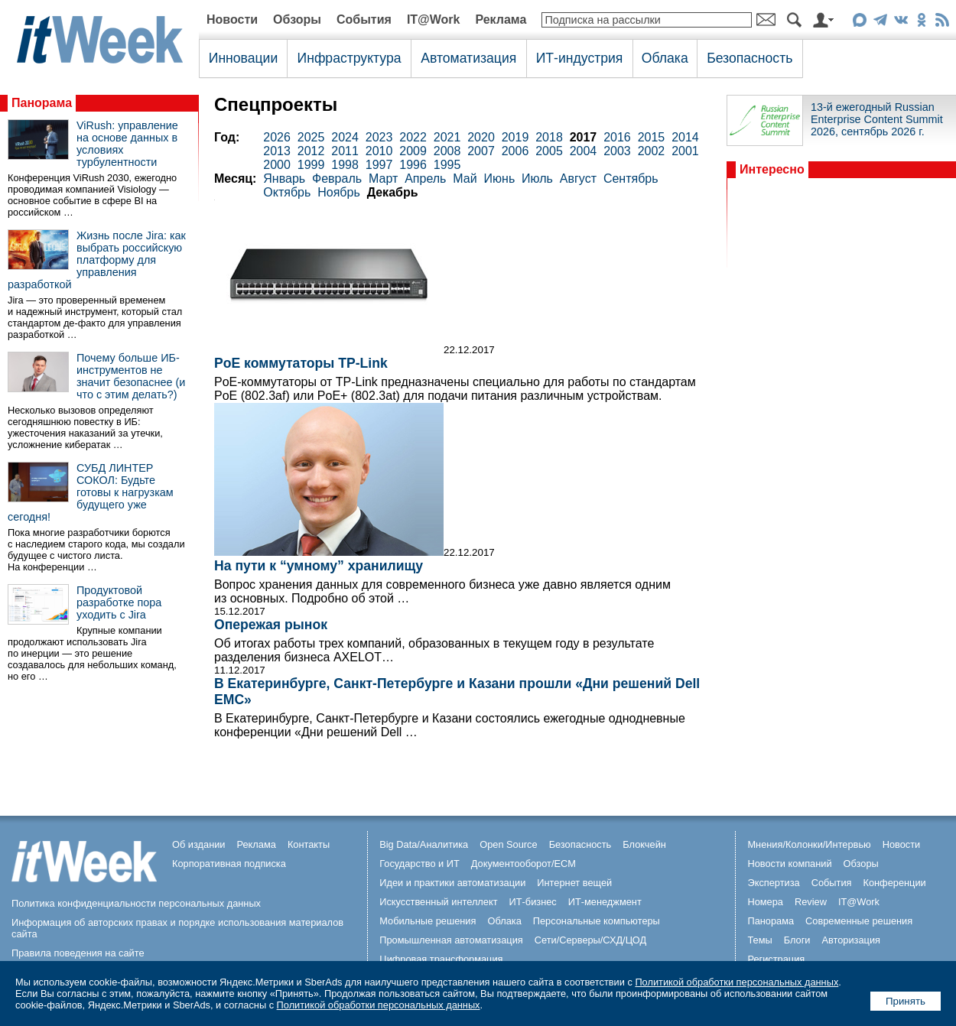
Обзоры (297, 19)
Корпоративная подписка (229, 863)
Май (464, 178)
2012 (311, 150)
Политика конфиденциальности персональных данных (136, 903)
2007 (481, 150)
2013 (277, 150)
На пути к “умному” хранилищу (318, 565)
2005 (549, 150)
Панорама (41, 102)
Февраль (337, 178)
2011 (345, 150)
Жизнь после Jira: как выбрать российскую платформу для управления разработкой (97, 260)
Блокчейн (644, 844)
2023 (379, 137)
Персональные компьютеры (596, 921)
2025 (311, 137)
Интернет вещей (574, 882)
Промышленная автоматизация (451, 940)
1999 (311, 164)
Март (383, 178)
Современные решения (858, 921)
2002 (651, 150)
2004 (583, 150)
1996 (413, 164)
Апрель (425, 178)
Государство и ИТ (419, 863)
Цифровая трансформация (440, 959)
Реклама (500, 19)
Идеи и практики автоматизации (452, 882)
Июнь (499, 178)
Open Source (508, 844)
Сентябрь (630, 178)
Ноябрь (338, 192)
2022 (413, 137)
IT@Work (433, 19)
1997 (379, 164)
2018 (549, 137)
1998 (345, 164)
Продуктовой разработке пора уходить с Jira (118, 602)
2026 (277, 137)
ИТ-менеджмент (605, 901)
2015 (651, 137)
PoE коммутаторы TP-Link (301, 363)
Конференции (894, 882)
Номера (765, 901)
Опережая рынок (270, 624)
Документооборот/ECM (523, 863)
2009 (413, 150)
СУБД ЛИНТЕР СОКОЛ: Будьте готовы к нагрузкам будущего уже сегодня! (91, 492)
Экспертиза (773, 882)
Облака (665, 58)
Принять (905, 1001)
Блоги (797, 940)
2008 (447, 150)
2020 (481, 137)
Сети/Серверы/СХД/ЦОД (590, 940)
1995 (447, 164)
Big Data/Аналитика (423, 844)
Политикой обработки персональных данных (736, 982)
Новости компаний (789, 863)
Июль (537, 178)
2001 (685, 150)
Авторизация (850, 940)
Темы (759, 940)
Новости (232, 19)
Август (578, 178)
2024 (345, 137)
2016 (617, 137)
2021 (447, 137)
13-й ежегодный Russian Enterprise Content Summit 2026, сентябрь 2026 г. (877, 119)
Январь (284, 178)
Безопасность (749, 58)
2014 (685, 137)
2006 (515, 150)
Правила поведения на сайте (78, 953)
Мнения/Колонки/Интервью (808, 844)
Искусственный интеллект (438, 901)
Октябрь (287, 192)
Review (811, 901)
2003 (617, 150)
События (364, 19)
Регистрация (776, 959)
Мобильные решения (427, 921)
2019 (515, 137)
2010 (379, 150)
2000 (277, 164)
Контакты (309, 844)
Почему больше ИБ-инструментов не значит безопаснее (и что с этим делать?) (130, 376)
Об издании (199, 844)
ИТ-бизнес (533, 901)
